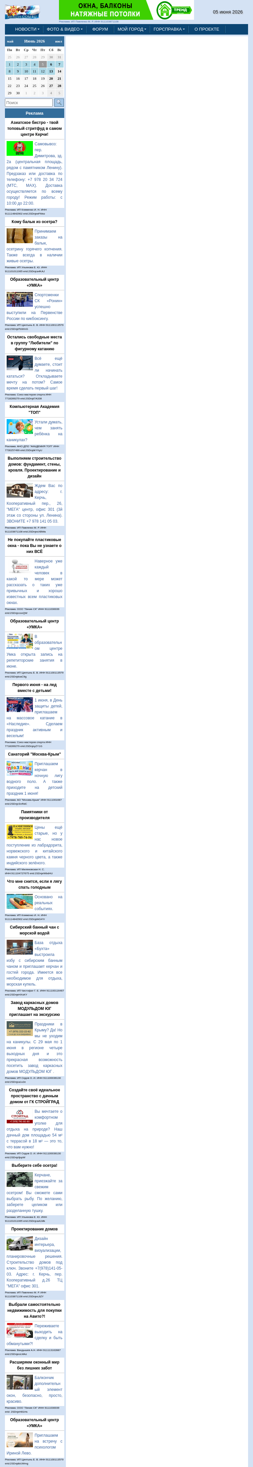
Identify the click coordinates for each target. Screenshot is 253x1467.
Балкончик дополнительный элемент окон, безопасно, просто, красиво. (35, 1389)
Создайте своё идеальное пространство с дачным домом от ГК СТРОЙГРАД (34, 1096)
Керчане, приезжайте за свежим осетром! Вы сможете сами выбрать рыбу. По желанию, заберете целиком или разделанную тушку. (35, 1193)
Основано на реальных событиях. (49, 903)
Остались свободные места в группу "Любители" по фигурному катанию (34, 343)
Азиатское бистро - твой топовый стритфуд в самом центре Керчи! (34, 128)
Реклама (34, 113)
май (10, 41)
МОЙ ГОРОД (130, 29)
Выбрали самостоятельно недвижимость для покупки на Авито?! (34, 1310)
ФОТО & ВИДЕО (63, 29)
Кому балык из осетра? (34, 221)
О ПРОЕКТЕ (206, 29)
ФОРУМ (100, 29)
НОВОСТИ (26, 29)
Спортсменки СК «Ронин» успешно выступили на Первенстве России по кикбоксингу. (35, 307)
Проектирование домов (34, 1229)
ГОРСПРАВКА (168, 29)
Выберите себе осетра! (34, 1165)
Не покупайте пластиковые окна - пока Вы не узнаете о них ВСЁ (35, 545)
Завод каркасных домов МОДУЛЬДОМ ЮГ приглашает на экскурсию (34, 1008)
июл (58, 41)
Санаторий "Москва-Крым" (34, 754)
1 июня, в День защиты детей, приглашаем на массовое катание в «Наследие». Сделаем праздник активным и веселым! (35, 718)
